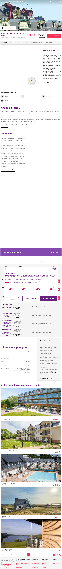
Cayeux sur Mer (22, 8)
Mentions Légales (35, 564)
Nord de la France (15, 8)
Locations (6, 8)
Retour (3, 8)
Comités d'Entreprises (56, 561)
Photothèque (55, 564)
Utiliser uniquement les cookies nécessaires (13, 298)
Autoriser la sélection (31, 298)
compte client (28, 2)
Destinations (12, 1)
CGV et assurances (35, 561)
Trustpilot (7, 567)
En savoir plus (54, 252)
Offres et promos (19, 1)
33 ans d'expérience (45, 566)
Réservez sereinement (46, 564)
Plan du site (34, 566)
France (10, 8)
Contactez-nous (44, 563)
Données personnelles (35, 563)
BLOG (10, 3)
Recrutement (44, 567)
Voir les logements (54, 35)
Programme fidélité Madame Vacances (22, 566)
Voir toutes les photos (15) (8, 28)
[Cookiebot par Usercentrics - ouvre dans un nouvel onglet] (52, 269)
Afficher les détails (51, 293)
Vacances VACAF (19, 567)
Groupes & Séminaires (56, 563)
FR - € (36, 2)
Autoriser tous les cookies (48, 298)
